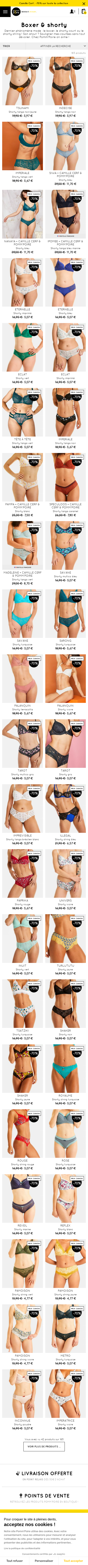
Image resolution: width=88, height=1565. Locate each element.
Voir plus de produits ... (44, 1446)
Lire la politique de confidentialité (22, 1548)
